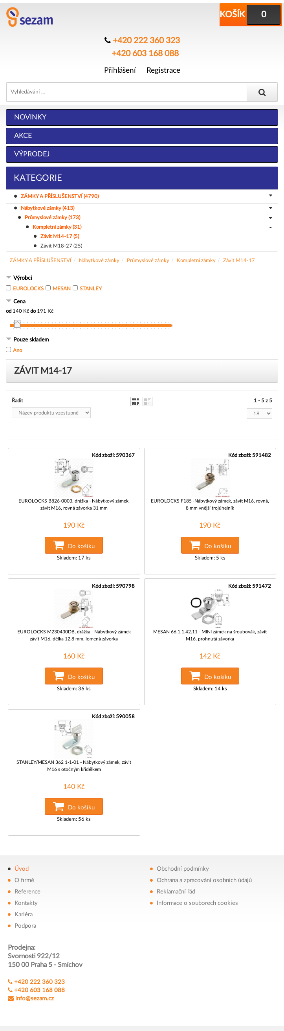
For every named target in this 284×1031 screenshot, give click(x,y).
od (8, 311)
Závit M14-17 (239, 260)
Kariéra (24, 911)
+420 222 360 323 (146, 40)
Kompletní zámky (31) (152, 227)
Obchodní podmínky (183, 866)
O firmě (24, 877)
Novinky (30, 117)
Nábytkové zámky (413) (146, 209)
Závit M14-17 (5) (59, 236)
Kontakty (26, 900)
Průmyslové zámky (148, 260)
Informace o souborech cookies (197, 900)
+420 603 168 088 (145, 53)
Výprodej (32, 154)
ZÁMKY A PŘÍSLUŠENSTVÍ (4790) (148, 196)
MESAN (62, 288)
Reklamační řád (176, 889)
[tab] (142, 278)
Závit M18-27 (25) (61, 245)
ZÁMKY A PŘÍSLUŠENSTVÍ (40, 260)
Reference (27, 889)
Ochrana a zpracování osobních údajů (204, 877)
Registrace (163, 69)
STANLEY (91, 288)
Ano (17, 350)
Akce (23, 135)
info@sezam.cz (34, 995)
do (33, 311)
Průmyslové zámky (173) (148, 218)
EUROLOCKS (28, 288)
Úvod (22, 866)
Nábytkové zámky (99, 260)
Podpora (25, 923)
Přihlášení (120, 69)
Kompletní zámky (196, 260)
